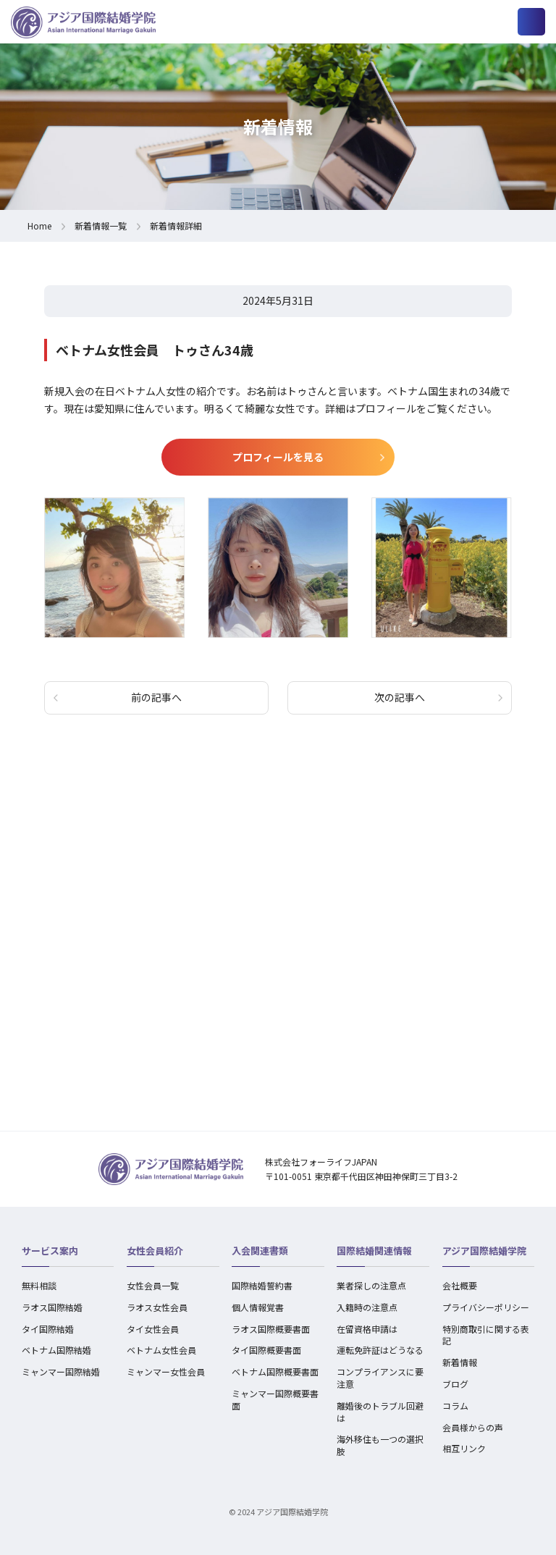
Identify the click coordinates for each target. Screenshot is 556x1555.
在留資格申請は (367, 1329)
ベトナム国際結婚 (56, 1350)
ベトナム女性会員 (161, 1350)
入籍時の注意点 (367, 1307)
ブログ (455, 1384)
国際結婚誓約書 (262, 1285)
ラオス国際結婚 (52, 1307)
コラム (455, 1405)
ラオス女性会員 (157, 1307)
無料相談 (39, 1285)
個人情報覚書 (258, 1307)
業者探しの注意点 (371, 1285)
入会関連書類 (260, 1250)
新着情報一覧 (101, 225)
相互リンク (464, 1448)
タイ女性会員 (153, 1329)
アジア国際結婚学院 (484, 1250)
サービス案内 (50, 1250)
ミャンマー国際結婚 (61, 1371)
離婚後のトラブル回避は (380, 1411)
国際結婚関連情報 (374, 1250)
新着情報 (459, 1362)
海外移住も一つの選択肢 (380, 1445)
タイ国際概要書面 (266, 1350)
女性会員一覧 (153, 1285)
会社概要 (459, 1285)
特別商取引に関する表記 (485, 1335)
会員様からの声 (472, 1427)
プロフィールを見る (278, 457)
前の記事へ (156, 697)
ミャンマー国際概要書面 (275, 1399)
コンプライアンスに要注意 (380, 1377)
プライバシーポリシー (485, 1307)
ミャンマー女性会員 (166, 1371)
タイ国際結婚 (48, 1329)
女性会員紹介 (155, 1250)
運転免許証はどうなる (380, 1350)
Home (39, 225)
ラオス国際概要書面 (271, 1329)
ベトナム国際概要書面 (275, 1371)
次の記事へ (399, 697)
